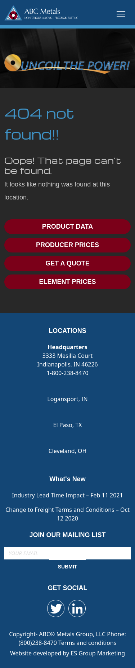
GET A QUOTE (67, 263)
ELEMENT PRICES (67, 281)
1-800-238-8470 (67, 373)
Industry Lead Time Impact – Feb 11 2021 (67, 495)
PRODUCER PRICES (67, 245)
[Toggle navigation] (121, 14)
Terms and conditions (87, 643)
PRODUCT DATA (67, 226)
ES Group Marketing (98, 653)
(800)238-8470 (38, 643)
